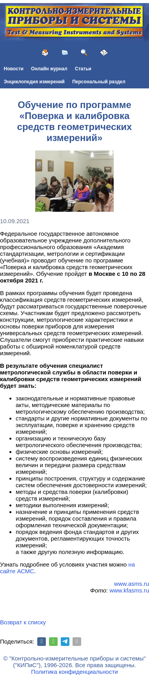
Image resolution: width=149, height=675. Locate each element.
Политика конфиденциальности (74, 671)
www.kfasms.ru (129, 590)
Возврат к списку (23, 622)
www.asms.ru (131, 583)
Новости (14, 69)
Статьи (83, 69)
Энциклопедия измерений (34, 81)
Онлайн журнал (49, 69)
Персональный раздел (98, 81)
